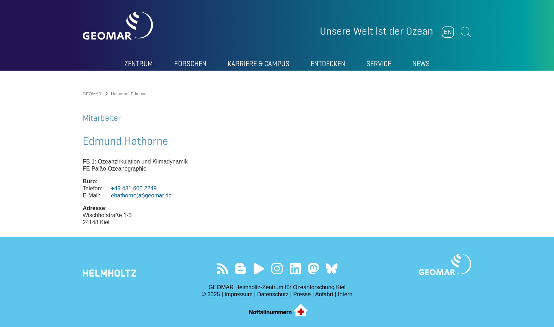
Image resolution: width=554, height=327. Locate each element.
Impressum (239, 294)
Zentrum (138, 63)
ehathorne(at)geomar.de (141, 195)
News (421, 63)
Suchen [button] (466, 32)
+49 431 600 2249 (134, 188)
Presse (302, 294)
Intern (345, 294)
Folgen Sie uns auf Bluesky (331, 268)
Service (378, 63)
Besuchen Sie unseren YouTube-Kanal (259, 268)
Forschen (190, 63)
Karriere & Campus (258, 63)
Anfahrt (324, 294)
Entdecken (328, 63)
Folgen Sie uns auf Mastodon (313, 268)
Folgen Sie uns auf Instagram (277, 268)
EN (448, 32)
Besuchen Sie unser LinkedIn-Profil (295, 268)
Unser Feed (222, 268)
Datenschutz (273, 294)
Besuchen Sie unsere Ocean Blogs (241, 268)
